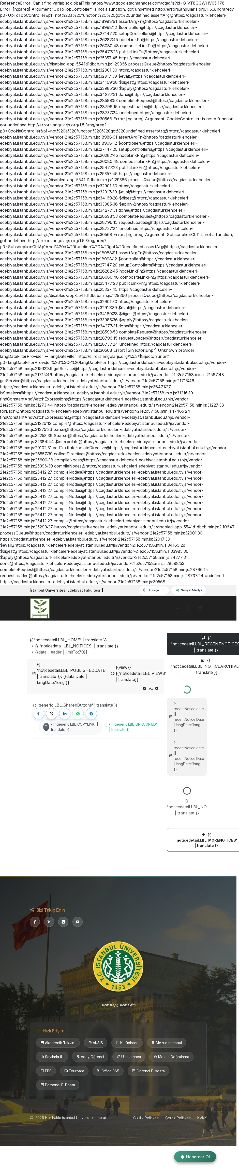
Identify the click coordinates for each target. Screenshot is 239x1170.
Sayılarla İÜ (52, 1057)
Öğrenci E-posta (148, 1071)
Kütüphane (127, 1043)
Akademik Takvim (58, 1043)
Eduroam (74, 1071)
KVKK (202, 1118)
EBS (46, 1071)
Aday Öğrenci (90, 1057)
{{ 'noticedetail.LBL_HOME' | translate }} (68, 639)
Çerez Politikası (178, 1118)
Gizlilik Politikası (146, 1118)
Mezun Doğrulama (171, 1057)
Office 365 (108, 1071)
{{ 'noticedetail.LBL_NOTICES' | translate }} (76, 645)
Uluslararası (129, 1057)
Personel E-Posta (57, 1085)
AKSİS (95, 1043)
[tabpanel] (187, 766)
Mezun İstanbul (166, 1043)
